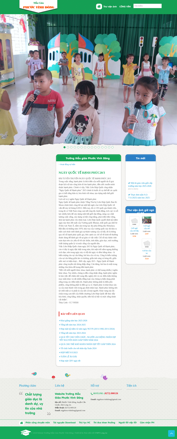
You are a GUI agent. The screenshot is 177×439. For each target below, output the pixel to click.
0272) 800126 (111, 393)
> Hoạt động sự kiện (67, 164)
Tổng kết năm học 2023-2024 (73, 333)
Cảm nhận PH (147, 422)
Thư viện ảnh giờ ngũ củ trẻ (140, 211)
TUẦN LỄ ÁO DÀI (69, 357)
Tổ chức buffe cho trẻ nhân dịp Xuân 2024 (79, 348)
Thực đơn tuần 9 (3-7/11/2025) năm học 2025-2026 (139, 198)
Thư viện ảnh (110, 6)
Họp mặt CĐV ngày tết (70, 361)
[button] (13, 80)
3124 (147, 259)
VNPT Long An (101, 433)
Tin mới (140, 158)
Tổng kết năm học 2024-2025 (73, 325)
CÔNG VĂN (125, 6)
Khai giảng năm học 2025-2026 (74, 321)
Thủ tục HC (84, 422)
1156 (134, 236)
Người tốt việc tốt (128, 422)
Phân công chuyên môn (38, 422)
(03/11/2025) (133, 189)
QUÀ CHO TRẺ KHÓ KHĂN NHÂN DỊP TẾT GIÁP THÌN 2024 (88, 344)
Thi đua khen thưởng (104, 422)
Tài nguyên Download (64, 422)
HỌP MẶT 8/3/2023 (69, 352)
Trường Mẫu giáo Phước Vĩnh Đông (88, 158)
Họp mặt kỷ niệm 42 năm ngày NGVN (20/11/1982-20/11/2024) (88, 329)
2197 (147, 234)
